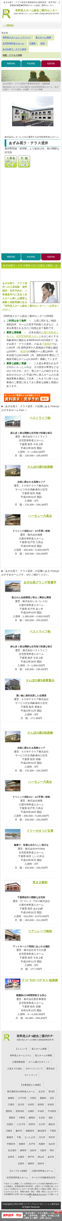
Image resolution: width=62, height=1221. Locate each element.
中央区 (41, 1111)
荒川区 (51, 1091)
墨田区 (9, 1111)
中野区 (22, 1117)
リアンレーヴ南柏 (40, 931)
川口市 (42, 1137)
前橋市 (22, 1144)
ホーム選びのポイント (39, 1062)
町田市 (32, 1124)
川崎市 (9, 1131)
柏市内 (24, 351)
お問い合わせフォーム (36, 1194)
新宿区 (41, 1104)
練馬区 (32, 1117)
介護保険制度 (18, 1062)
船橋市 (10, 1137)
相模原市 (30, 1131)
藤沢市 (19, 1131)
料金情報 (31, 63)
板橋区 (11, 1098)
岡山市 (41, 1157)
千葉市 (53, 1131)
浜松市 (33, 1150)
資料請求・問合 (12, 1215)
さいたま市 (29, 1137)
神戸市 (31, 1157)
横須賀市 (42, 1131)
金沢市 (51, 1157)
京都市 (21, 1157)
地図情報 (51, 63)
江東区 (11, 1104)
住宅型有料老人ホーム (28, 336)
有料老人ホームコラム (20, 1055)
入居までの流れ (14, 1068)
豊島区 (12, 1117)
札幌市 (42, 1144)
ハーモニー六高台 (40, 516)
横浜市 (52, 1124)
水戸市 (32, 1144)
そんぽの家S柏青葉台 (40, 680)
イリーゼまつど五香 (40, 830)
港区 (51, 1117)
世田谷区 (20, 1111)
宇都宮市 (11, 1144)
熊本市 (41, 1163)
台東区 (31, 1111)
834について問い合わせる (27, 398)
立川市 (42, 1124)
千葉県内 (47, 343)
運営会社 (50, 1068)
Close (58, 1212)
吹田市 (11, 1157)
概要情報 (11, 63)
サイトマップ (30, 1075)
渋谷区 (31, 1104)
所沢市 (52, 1137)
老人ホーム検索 (39, 1049)
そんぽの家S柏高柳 (40, 467)
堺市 (52, 1150)
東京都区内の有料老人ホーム (21, 1091)
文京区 (42, 1117)
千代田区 (52, 1111)
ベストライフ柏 (40, 418)
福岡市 (31, 1163)
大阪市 (43, 1150)
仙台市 (52, 1144)
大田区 (33, 1098)
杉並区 (51, 1104)
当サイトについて (34, 1068)
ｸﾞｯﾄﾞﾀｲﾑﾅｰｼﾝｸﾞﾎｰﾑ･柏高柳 (40, 980)
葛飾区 (43, 1098)
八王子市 (21, 1124)
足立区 (42, 1091)
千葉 (19, 1137)
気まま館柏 (40, 882)
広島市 (21, 1163)
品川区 (21, 1104)
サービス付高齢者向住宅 (43, 1177)
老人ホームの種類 (43, 1055)
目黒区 (10, 1124)
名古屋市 (12, 1150)
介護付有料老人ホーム (42, 1171)
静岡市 (23, 1150)
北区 (52, 1098)
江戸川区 (22, 1098)
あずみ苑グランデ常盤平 (40, 582)
